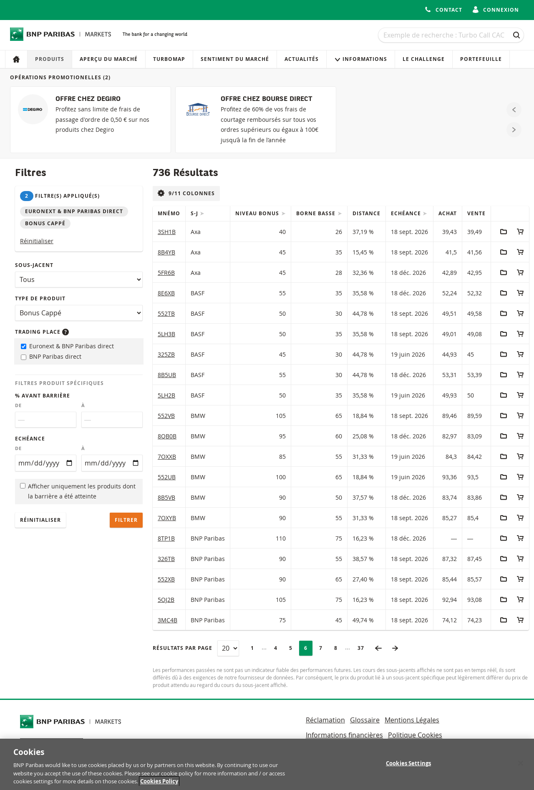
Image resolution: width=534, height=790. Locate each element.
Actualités (302, 59)
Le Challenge (424, 59)
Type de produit (40, 298)
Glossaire (365, 720)
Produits (49, 59)
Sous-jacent (34, 265)
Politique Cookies (415, 735)
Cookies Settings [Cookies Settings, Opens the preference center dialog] (408, 771)
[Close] (520, 771)
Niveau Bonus (258, 213)
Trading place (42, 331)
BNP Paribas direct (51, 356)
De (18, 405)
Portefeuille (481, 59)
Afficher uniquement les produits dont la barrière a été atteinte (78, 491)
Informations (360, 59)
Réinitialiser (36, 241)
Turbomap (169, 59)
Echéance (30, 438)
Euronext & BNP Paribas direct (67, 346)
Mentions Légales (412, 720)
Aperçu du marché (109, 59)
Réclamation (325, 720)
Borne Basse (316, 213)
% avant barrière (42, 395)
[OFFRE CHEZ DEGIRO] (90, 119)
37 (363, 648)
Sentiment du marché (235, 59)
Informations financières (344, 735)
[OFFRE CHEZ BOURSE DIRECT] (255, 119)
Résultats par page (182, 648)
